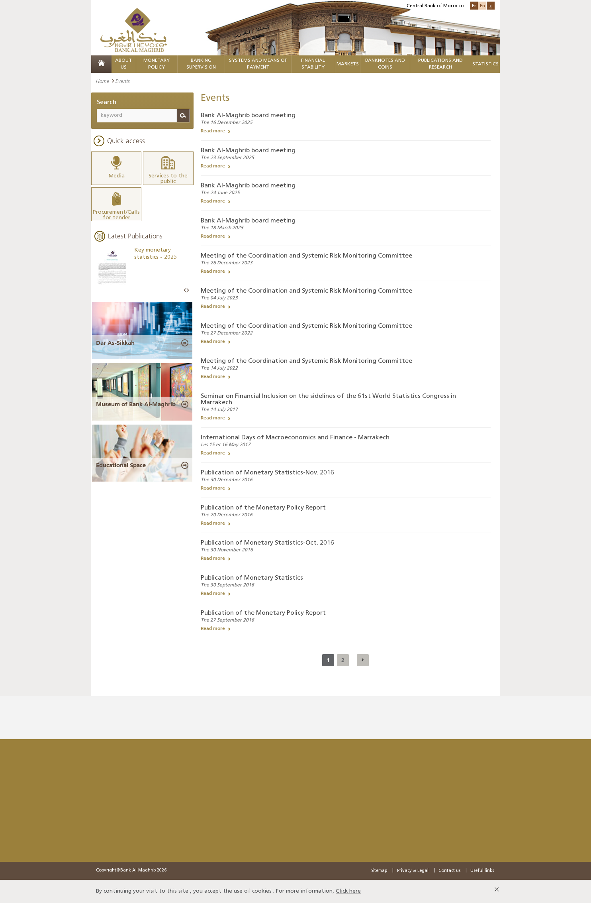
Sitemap (379, 871)
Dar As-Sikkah (115, 342)
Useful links (482, 871)
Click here (348, 891)
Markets (348, 64)
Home (102, 81)
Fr (474, 5)
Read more (213, 130)
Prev (185, 290)
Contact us (449, 871)
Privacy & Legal (413, 871)
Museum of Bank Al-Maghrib (136, 403)
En (482, 5)
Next (187, 290)
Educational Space (121, 464)
